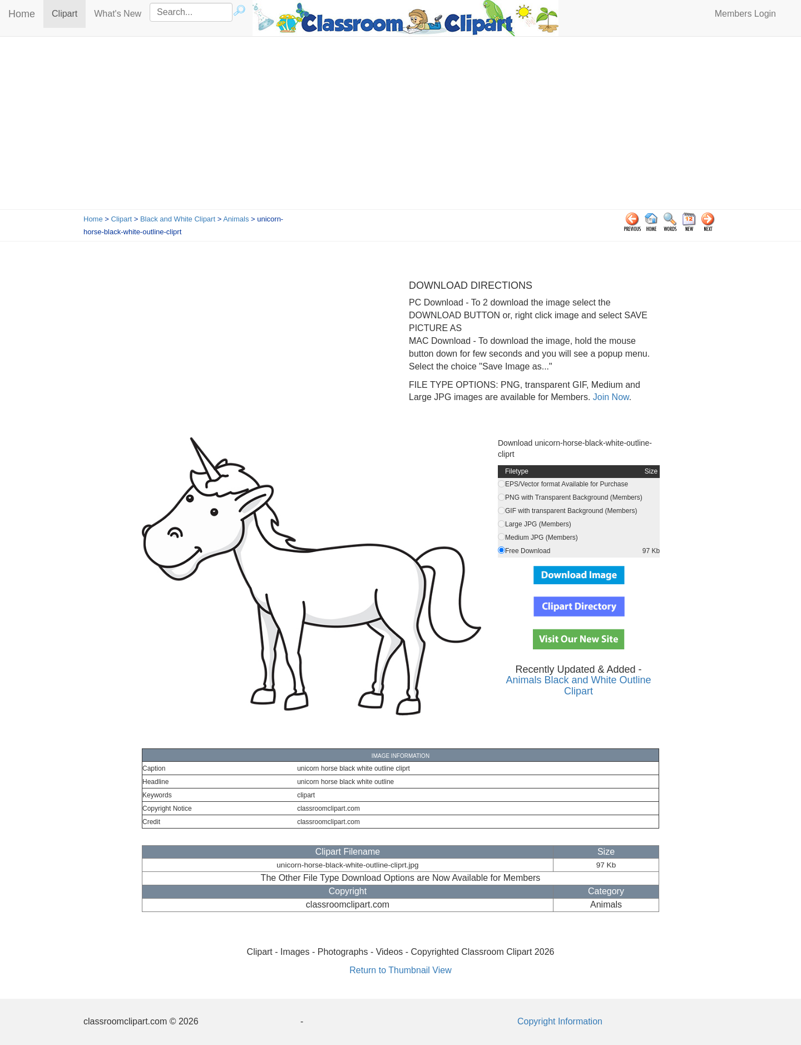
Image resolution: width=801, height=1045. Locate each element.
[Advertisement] (400, 126)
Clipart (69, 13)
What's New (117, 13)
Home (21, 13)
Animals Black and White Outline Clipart (578, 685)
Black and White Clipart (177, 219)
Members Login (745, 13)
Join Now (609, 397)
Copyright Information (559, 1021)
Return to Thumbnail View (400, 970)
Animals (236, 219)
